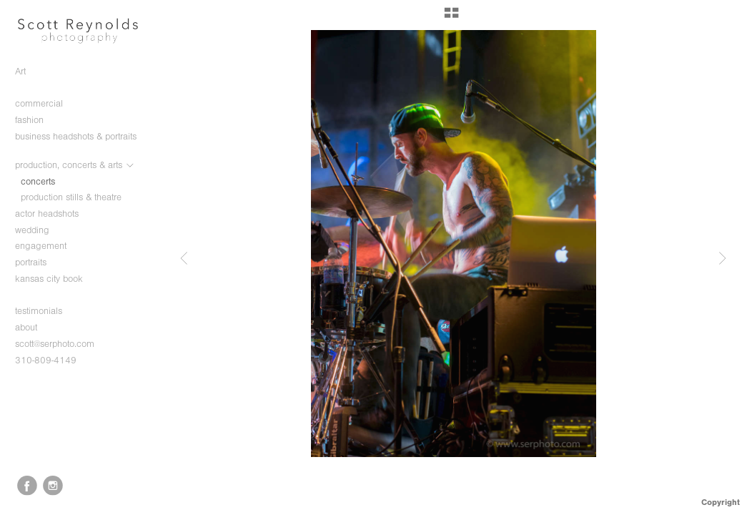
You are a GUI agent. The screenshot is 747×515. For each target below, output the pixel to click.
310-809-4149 (45, 360)
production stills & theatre (71, 197)
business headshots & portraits (76, 142)
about (26, 327)
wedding (38, 230)
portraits (37, 262)
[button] (451, 18)
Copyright (720, 502)
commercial (45, 103)
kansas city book (49, 278)
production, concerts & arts (75, 165)
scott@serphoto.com (54, 343)
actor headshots (47, 213)
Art (20, 71)
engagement (47, 246)
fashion (35, 120)
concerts (38, 181)
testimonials (38, 310)
